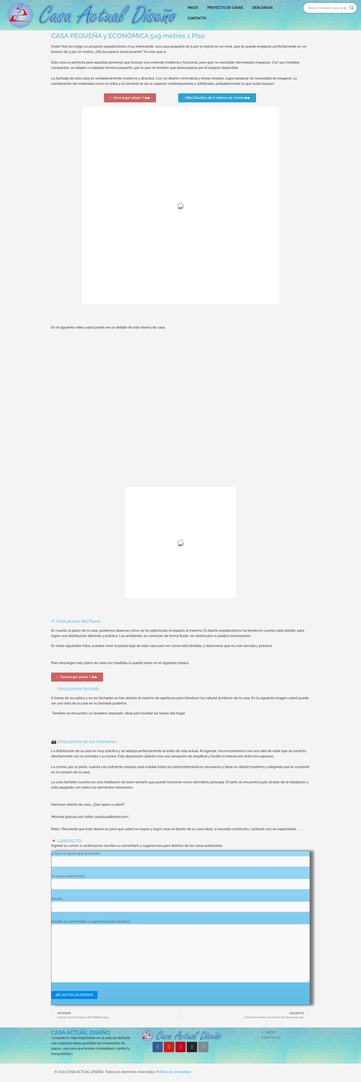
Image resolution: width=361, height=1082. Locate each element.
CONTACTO (196, 18)
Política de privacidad (173, 1072)
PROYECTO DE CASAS (225, 8)
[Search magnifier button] (352, 8)
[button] (130, 97)
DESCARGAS (262, 8)
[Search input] (328, 8)
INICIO (192, 8)
